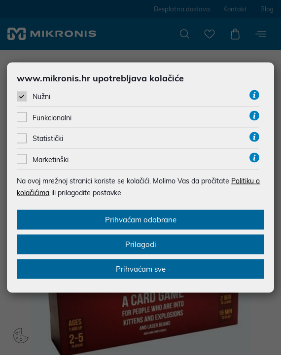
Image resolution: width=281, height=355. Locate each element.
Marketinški (51, 159)
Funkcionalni (52, 117)
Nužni (41, 96)
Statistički (48, 138)
